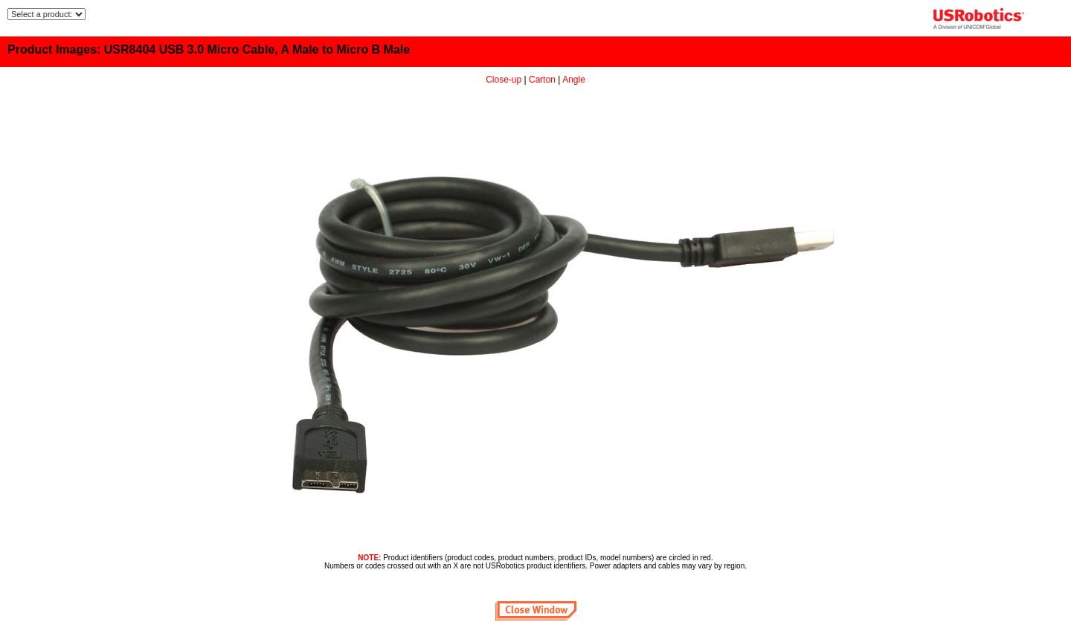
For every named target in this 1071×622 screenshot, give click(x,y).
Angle (573, 79)
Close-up (503, 79)
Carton (542, 79)
